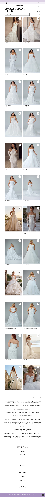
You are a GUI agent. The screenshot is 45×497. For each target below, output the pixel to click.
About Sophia (22, 454)
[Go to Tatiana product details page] (31, 29)
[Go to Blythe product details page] (31, 92)
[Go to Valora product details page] (13, 29)
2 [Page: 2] (33, 397)
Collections (22, 465)
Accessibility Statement (32, 492)
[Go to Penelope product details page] (13, 155)
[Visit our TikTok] (26, 487)
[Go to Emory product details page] (13, 92)
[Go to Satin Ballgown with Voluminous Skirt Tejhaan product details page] (13, 282)
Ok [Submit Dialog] (43, 495)
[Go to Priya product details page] (31, 187)
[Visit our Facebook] (19, 487)
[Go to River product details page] (31, 155)
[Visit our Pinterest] (24, 487)
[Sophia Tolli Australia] (22, 6)
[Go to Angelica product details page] (13, 60)
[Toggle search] (38, 3)
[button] (6, 6)
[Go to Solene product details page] (31, 124)
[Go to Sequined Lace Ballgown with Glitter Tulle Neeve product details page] (31, 251)
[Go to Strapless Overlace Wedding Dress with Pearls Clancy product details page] (31, 346)
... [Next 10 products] (37, 397)
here (33, 495)
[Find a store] (9, 3)
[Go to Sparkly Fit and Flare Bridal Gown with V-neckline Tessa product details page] (31, 377)
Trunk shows (22, 475)
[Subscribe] (27, 484)
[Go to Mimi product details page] (13, 187)
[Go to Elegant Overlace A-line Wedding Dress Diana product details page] (13, 314)
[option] (13, 31)
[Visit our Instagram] (21, 487)
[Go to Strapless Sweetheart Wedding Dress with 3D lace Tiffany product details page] (13, 218)
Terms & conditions (19, 492)
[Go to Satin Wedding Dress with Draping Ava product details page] (13, 377)
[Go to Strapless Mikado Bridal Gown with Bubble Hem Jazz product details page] (13, 251)
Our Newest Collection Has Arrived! (22, 0)
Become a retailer (22, 457)
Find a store (22, 453)
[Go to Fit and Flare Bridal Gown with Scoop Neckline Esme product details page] (31, 314)
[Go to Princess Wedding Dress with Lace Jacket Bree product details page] (31, 282)
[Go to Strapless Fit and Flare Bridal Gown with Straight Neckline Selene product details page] (31, 218)
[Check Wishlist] (38, 6)
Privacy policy (25, 492)
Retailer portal (22, 476)
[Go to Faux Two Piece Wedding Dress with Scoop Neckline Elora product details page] (13, 346)
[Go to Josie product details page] (31, 60)
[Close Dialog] (1, 495)
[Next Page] (40, 397)
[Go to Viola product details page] (13, 124)
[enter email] (22, 484)
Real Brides (22, 464)
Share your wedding (22, 472)
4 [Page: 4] (36, 397)
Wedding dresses (22, 462)
